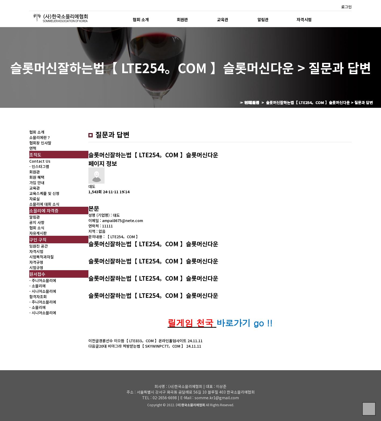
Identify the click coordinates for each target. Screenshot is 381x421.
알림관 (263, 19)
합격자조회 (38, 296)
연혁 (32, 148)
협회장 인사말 (40, 142)
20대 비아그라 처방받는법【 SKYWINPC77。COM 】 (142, 346)
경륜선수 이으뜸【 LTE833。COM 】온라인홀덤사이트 (142, 340)
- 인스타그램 (39, 166)
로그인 (346, 6)
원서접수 (37, 274)
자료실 (34, 198)
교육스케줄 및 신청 (44, 193)
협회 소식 (36, 227)
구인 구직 (37, 239)
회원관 (182, 19)
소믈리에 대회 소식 (44, 204)
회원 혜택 (36, 177)
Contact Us (39, 161)
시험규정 (36, 267)
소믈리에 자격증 (44, 210)
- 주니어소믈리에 (42, 280)
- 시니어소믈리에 (42, 291)
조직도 (35, 154)
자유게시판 (38, 233)
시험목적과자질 (41, 256)
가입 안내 (36, 182)
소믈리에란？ (40, 137)
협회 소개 (141, 19)
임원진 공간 (38, 246)
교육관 (222, 19)
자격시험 (304, 19)
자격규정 (36, 262)
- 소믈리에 (37, 285)
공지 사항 (36, 222)
